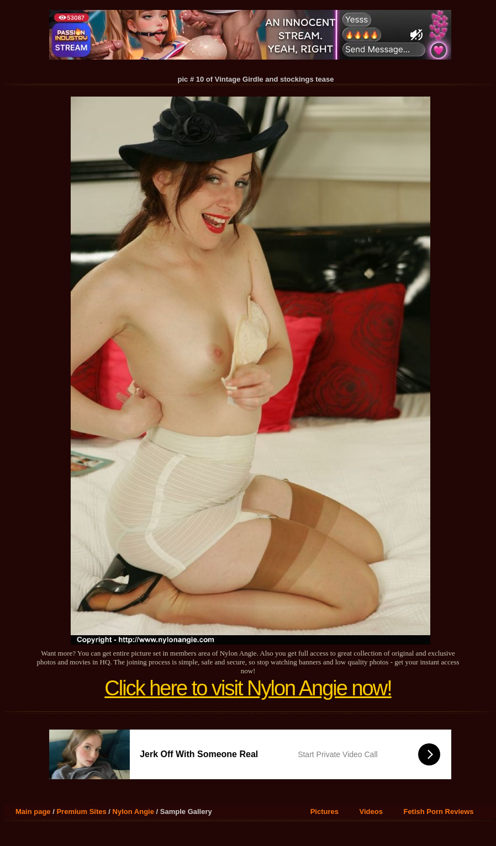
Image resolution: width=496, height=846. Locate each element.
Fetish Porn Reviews (438, 811)
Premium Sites (81, 811)
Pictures (324, 811)
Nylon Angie (133, 811)
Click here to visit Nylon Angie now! (247, 688)
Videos (371, 811)
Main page (33, 811)
